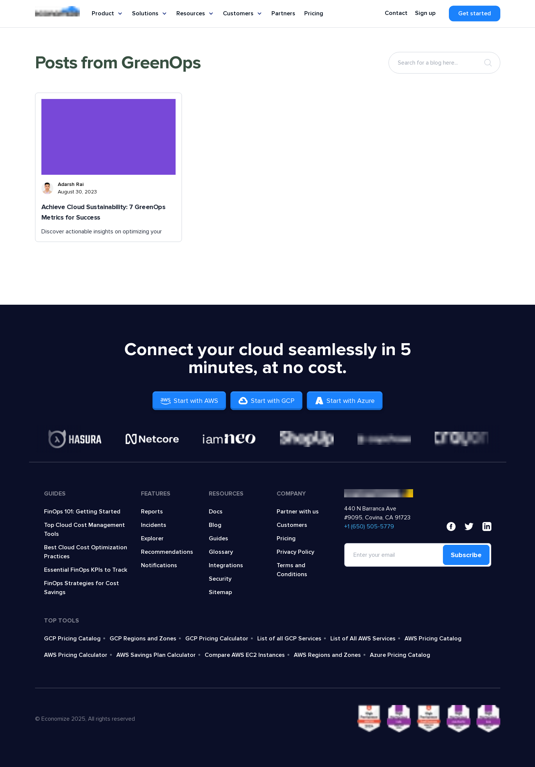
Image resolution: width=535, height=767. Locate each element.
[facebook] (451, 526)
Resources (195, 13)
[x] (469, 526)
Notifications (159, 565)
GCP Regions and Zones (143, 638)
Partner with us (298, 511)
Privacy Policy (295, 552)
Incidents (153, 525)
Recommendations (167, 552)
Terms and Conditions (292, 570)
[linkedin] (486, 526)
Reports (152, 511)
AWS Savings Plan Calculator (156, 655)
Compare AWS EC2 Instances (245, 655)
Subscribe (466, 555)
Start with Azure (345, 400)
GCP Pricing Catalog (72, 638)
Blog (215, 525)
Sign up (425, 13)
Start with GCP (266, 401)
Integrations (226, 565)
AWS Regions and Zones (327, 655)
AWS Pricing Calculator (75, 655)
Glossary (221, 552)
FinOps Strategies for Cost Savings (81, 588)
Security (220, 579)
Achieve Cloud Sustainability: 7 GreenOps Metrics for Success (103, 212)
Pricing (313, 13)
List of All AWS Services (363, 638)
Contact (396, 13)
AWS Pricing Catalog (433, 638)
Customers (242, 13)
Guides (218, 538)
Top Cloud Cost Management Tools (84, 529)
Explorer (152, 538)
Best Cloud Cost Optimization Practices (85, 552)
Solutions (149, 13)
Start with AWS (189, 400)
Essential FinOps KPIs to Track (85, 570)
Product (107, 13)
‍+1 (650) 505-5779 (369, 526)
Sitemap (220, 592)
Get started (474, 13)
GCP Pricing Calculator (216, 638)
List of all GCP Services (289, 638)
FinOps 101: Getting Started (82, 511)
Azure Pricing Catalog (400, 655)
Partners (283, 13)
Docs (216, 511)
